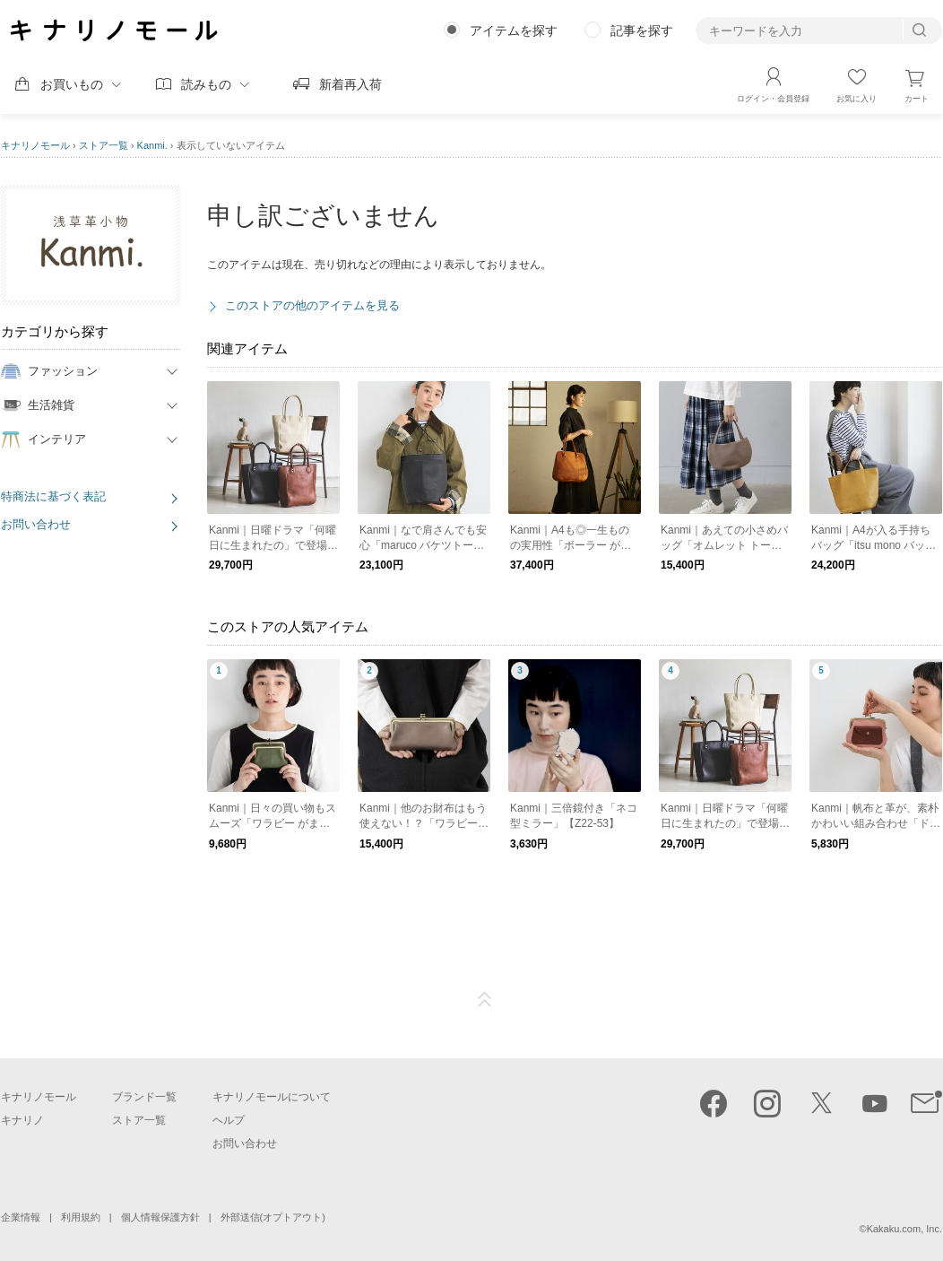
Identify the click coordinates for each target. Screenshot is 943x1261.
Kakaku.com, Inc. (904, 1228)
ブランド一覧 (144, 1097)
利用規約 (80, 1217)
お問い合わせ (36, 524)
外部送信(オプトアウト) (273, 1217)
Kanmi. (152, 145)
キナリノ (22, 1120)
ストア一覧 (103, 145)
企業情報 (20, 1217)
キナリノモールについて (271, 1097)
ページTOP (485, 1000)
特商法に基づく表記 (53, 496)
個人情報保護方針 (160, 1217)
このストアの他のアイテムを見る (312, 305)
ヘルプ (228, 1120)
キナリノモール (35, 145)
